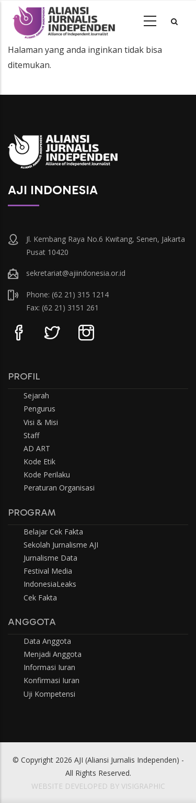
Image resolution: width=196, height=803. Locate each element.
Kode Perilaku (47, 474)
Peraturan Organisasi (59, 488)
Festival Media (48, 571)
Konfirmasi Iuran (51, 680)
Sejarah (36, 395)
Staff (31, 435)
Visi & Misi (41, 422)
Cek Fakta (40, 598)
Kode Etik (39, 461)
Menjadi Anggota (53, 654)
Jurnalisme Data (50, 558)
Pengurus (39, 409)
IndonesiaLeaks (50, 584)
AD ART (37, 448)
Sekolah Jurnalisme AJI (61, 545)
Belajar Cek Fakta (53, 532)
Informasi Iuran (49, 667)
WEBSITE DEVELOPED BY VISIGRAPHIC (98, 786)
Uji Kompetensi (49, 694)
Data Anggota (47, 641)
